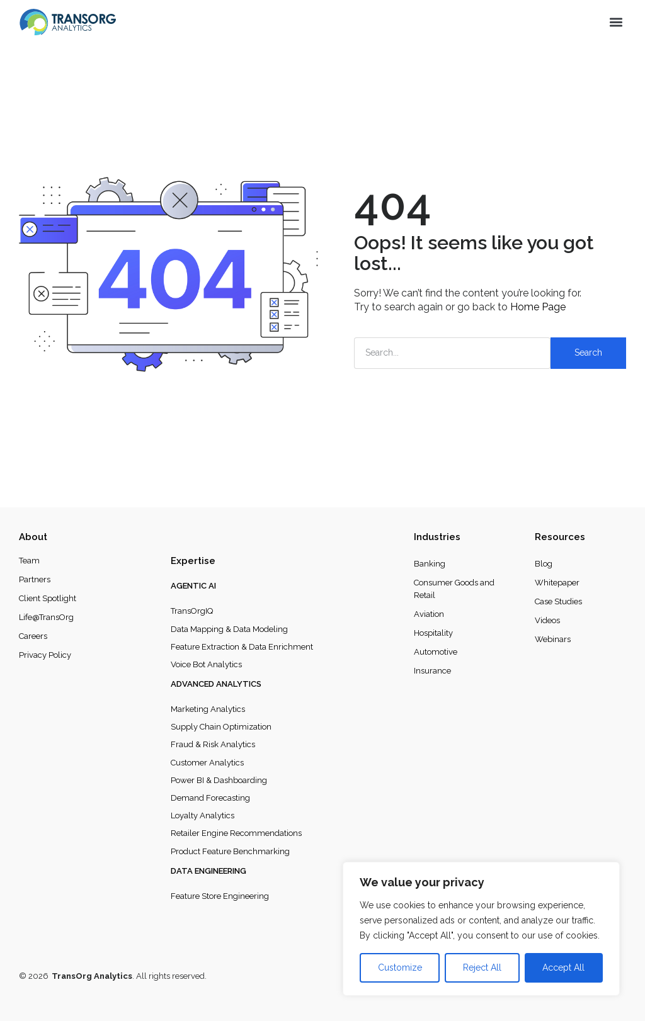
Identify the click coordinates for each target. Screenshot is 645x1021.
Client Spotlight (47, 598)
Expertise (193, 561)
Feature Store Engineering (220, 896)
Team (29, 560)
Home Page (538, 307)
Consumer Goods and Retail (454, 589)
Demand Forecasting (210, 798)
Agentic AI (193, 585)
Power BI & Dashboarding (219, 780)
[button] (615, 22)
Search (588, 352)
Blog (543, 563)
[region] (481, 929)
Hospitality (433, 633)
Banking (429, 563)
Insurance (432, 670)
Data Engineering (208, 871)
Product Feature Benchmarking (230, 851)
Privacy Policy (45, 655)
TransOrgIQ (192, 611)
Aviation (429, 614)
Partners (34, 579)
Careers (33, 636)
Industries (437, 537)
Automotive (435, 652)
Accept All (563, 967)
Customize (400, 967)
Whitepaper (557, 582)
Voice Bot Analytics (206, 664)
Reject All (482, 967)
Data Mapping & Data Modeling (229, 629)
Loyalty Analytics (202, 815)
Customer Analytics (207, 762)
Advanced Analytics (216, 684)
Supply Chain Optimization (221, 726)
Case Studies (558, 601)
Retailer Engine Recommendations (236, 833)
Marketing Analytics (208, 709)
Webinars (553, 639)
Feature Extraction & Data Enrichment (242, 647)
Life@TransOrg (46, 617)
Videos (547, 620)
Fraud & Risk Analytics (213, 744)
